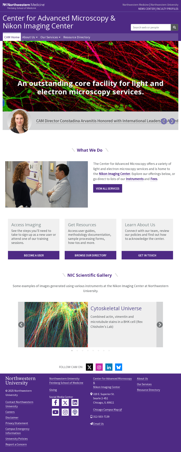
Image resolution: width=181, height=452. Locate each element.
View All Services (107, 188)
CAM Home (11, 37)
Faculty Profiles (167, 8)
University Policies (16, 438)
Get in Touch (147, 255)
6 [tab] (98, 350)
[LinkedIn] (108, 367)
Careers (10, 412)
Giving (53, 390)
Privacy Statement (16, 423)
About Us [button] (28, 37)
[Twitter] (89, 367)
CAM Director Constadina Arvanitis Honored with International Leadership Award (107, 120)
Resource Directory (76, 37)
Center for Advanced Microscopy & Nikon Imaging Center (59, 22)
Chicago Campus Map (106, 409)
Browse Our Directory (90, 255)
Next (159, 324)
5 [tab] (93, 350)
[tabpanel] (90, 324)
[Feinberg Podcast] (74, 412)
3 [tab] (82, 350)
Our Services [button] (49, 37)
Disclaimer (11, 417)
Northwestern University (164, 4)
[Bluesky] (118, 367)
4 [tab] (88, 350)
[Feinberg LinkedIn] (74, 402)
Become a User (34, 255)
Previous (21, 324)
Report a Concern (16, 444)
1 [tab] (72, 350)
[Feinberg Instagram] (65, 412)
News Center (146, 8)
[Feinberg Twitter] (65, 402)
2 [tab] (77, 350)
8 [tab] (109, 350)
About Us (142, 378)
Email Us (98, 423)
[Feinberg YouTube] (55, 412)
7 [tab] (104, 350)
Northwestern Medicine (135, 4)
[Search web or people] (151, 27)
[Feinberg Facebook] (55, 402)
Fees (153, 179)
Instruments (135, 179)
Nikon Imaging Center (114, 174)
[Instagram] (99, 367)
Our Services (144, 384)
